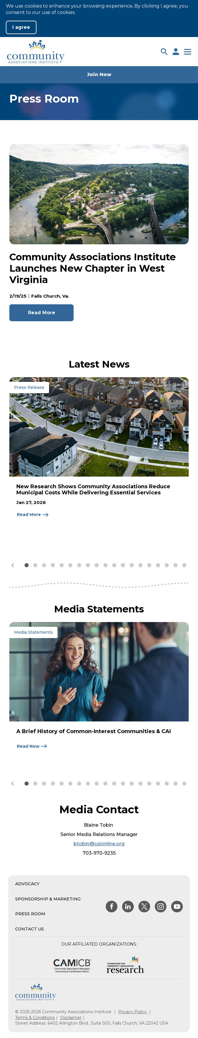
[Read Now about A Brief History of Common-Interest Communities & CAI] (32, 746)
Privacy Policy (133, 1011)
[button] (164, 51)
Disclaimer (70, 1017)
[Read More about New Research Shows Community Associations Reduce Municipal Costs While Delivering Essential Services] (33, 515)
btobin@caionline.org (99, 843)
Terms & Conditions (35, 1017)
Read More (41, 312)
